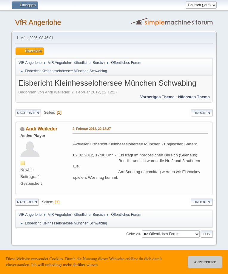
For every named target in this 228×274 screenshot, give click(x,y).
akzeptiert (205, 262)
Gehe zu (133, 234)
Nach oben (27, 202)
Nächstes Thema (194, 97)
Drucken (201, 113)
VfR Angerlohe (38, 22)
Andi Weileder (41, 128)
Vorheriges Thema (157, 97)
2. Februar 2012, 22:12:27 (92, 128)
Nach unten (28, 113)
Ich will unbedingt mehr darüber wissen (64, 265)
